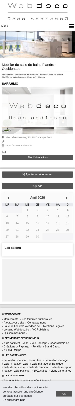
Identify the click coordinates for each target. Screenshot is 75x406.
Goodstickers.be (59, 343)
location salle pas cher (17, 370)
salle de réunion (38, 367)
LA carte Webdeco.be (16, 329)
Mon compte (11, 319)
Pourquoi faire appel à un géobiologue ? (27, 380)
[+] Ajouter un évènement (37, 174)
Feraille (37, 346)
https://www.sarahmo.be (19, 145)
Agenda (37, 186)
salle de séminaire (15, 367)
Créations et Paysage (16, 346)
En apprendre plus (14, 400)
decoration (35, 360)
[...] (4, 152)
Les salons (12, 247)
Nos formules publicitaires (37, 319)
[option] (37, 111)
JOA (25, 343)
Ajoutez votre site (14, 322)
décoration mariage (56, 360)
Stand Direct (52, 346)
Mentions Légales (53, 326)
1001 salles (40, 370)
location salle (20, 363)
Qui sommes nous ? (15, 333)
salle (7, 363)
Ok (64, 393)
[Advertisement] (37, 280)
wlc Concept (39, 343)
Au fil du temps (12, 350)
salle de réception (61, 367)
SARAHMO (10, 83)
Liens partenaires (61, 370)
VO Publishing (41, 329)
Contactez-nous (36, 322)
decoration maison (15, 360)
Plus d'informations (38, 157)
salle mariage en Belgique (47, 363)
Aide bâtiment (12, 343)
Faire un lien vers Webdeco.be (22, 326)
